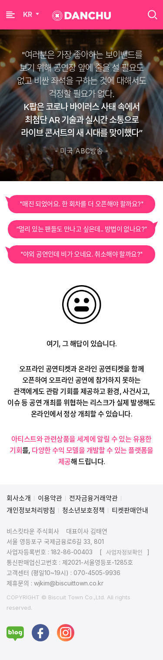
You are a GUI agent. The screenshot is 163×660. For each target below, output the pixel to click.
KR (32, 14)
